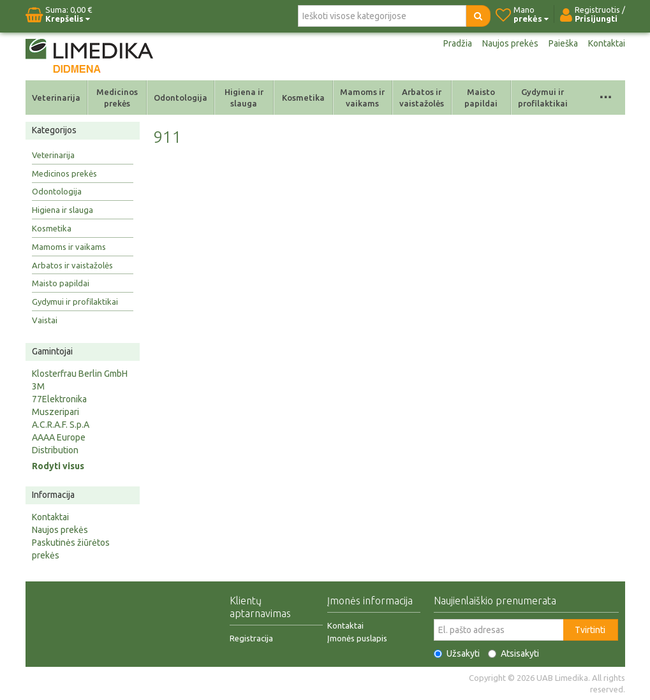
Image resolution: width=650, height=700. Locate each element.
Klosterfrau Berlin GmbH (80, 373)
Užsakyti (457, 653)
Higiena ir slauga (244, 97)
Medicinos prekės (117, 97)
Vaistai (44, 320)
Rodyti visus (58, 466)
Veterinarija (56, 97)
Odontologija (180, 97)
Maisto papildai (481, 97)
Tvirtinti (590, 630)
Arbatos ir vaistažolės (421, 97)
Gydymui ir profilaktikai (543, 97)
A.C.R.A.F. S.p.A (60, 424)
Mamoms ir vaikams (362, 97)
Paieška (563, 43)
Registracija (251, 638)
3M (38, 386)
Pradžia (457, 43)
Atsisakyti (513, 653)
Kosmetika (303, 97)
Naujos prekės (510, 43)
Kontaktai (606, 43)
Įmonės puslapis (357, 638)
